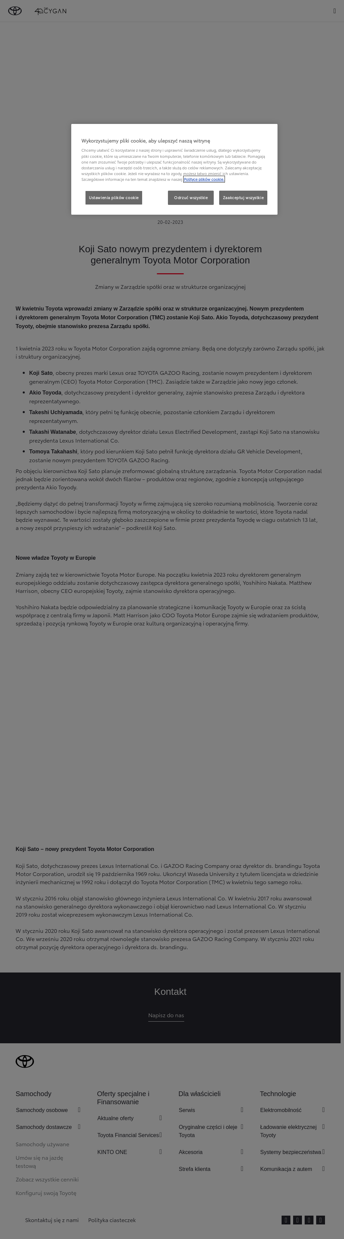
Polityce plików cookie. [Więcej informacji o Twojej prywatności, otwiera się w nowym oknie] (204, 179)
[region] (174, 169)
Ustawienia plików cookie (114, 197)
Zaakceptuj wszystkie (243, 197)
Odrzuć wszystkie (191, 197)
